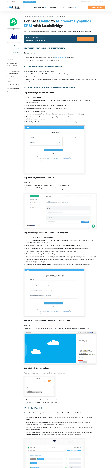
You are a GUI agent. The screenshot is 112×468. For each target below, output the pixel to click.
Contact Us (102, 1)
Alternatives (16, 52)
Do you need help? (12, 92)
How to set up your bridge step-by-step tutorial (12, 65)
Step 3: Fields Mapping (13, 85)
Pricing (62, 7)
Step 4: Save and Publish (13, 88)
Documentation (15, 49)
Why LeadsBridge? (39, 7)
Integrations (52, 7)
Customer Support (85, 1)
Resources (71, 7)
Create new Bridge (60, 57)
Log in (95, 1)
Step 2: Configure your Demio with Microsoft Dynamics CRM (13, 79)
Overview (17, 46)
